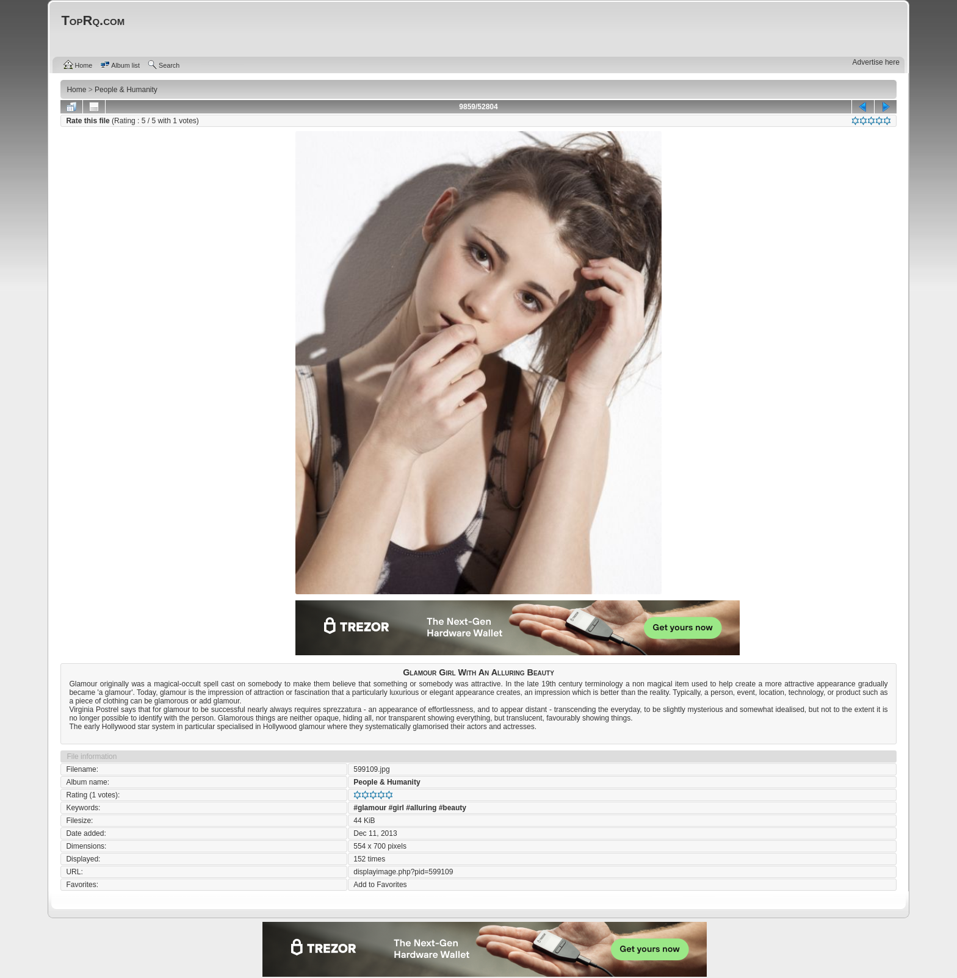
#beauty (452, 808)
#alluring (421, 808)
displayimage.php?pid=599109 (403, 872)
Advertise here (876, 62)
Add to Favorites (379, 884)
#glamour (369, 808)
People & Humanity (386, 782)
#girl (396, 808)
